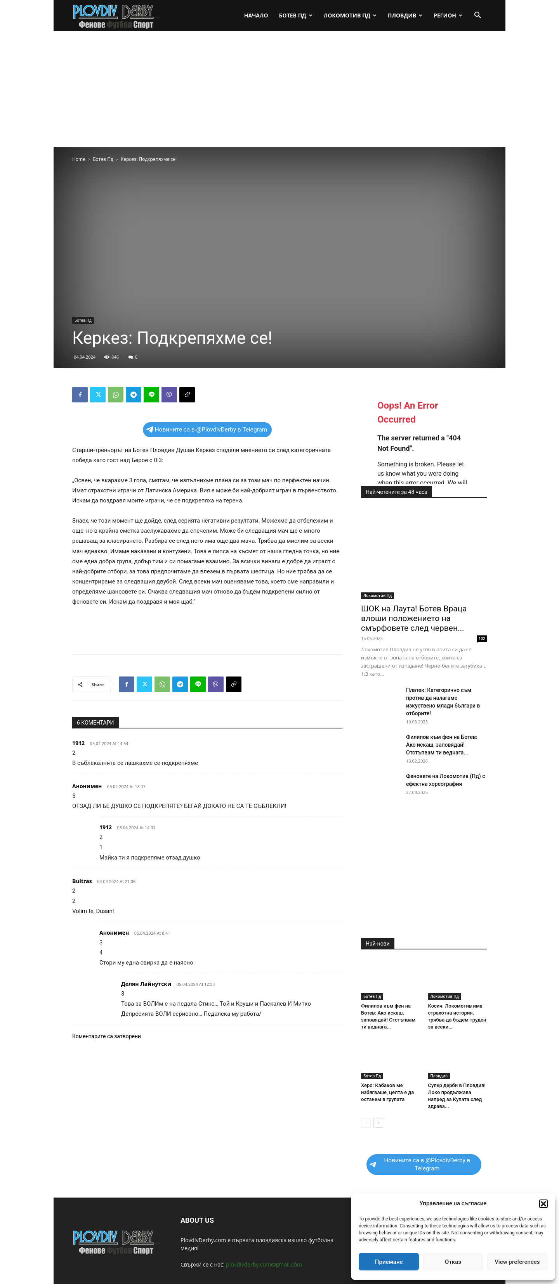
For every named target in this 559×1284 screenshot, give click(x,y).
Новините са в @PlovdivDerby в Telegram (206, 429)
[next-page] (378, 1123)
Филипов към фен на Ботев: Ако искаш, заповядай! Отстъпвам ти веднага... (441, 745)
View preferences (517, 1261)
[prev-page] (366, 1123)
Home (78, 159)
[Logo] (117, 15)
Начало (256, 15)
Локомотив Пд (350, 15)
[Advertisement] (279, 89)
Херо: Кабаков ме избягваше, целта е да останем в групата (387, 1092)
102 (482, 638)
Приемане (389, 1261)
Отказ (453, 1261)
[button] (543, 1204)
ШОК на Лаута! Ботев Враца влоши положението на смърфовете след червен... (414, 618)
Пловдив (405, 15)
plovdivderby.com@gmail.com (264, 1264)
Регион (448, 15)
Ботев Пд (295, 15)
